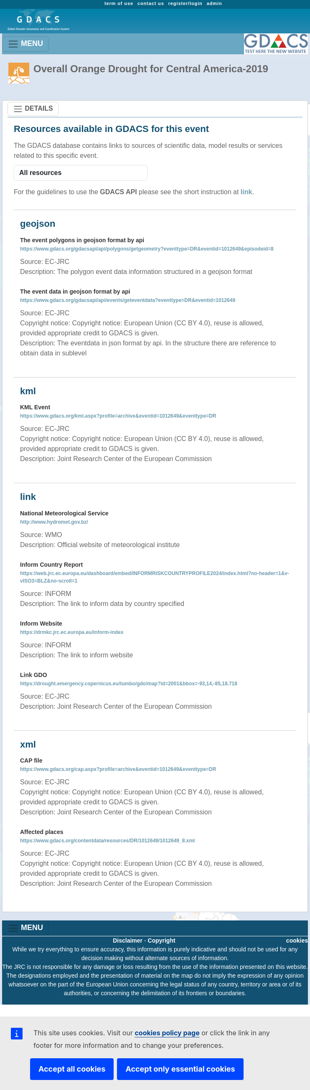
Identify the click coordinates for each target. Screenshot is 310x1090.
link (246, 191)
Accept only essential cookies (180, 1069)
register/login (185, 3)
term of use (118, 3)
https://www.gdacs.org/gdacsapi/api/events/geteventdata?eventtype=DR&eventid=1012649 (127, 300)
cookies (297, 940)
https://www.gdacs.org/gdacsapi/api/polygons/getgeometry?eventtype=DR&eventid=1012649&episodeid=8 (147, 249)
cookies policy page (167, 1033)
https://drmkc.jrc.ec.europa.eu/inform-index (71, 632)
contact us (150, 3)
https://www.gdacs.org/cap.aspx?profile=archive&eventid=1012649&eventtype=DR (118, 769)
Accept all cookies (71, 1069)
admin (214, 3)
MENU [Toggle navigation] (25, 44)
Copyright (161, 940)
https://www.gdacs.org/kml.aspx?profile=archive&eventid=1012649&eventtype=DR (118, 416)
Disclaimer (127, 940)
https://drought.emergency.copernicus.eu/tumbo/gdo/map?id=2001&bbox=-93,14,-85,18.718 (128, 684)
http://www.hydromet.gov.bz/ (54, 522)
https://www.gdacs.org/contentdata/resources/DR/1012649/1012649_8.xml (107, 841)
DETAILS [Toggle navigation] (33, 109)
